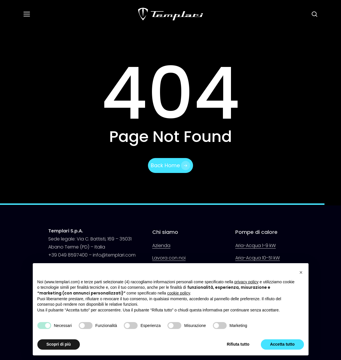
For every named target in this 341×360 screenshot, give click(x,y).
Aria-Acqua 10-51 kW (257, 258)
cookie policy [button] (178, 293)
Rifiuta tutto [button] (238, 344)
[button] (26, 14)
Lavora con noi (169, 258)
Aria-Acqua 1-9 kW (255, 245)
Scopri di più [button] (59, 344)
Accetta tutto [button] (282, 344)
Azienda (161, 245)
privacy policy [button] (246, 282)
